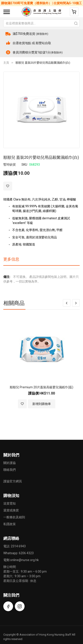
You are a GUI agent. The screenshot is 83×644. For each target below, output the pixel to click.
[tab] (41, 260)
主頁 (6, 62)
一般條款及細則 (14, 517)
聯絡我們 (9, 469)
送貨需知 (9, 503)
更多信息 (11, 259)
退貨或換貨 (11, 510)
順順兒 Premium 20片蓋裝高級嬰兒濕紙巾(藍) (41, 387)
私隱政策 (9, 524)
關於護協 (9, 463)
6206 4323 (26, 553)
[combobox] (41, 23)
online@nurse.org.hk (24, 560)
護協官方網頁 (12, 481)
